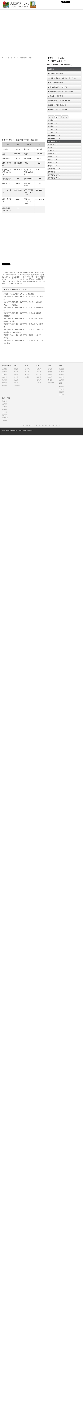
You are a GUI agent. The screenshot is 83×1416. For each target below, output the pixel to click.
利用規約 (44, 425)
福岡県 (4, 401)
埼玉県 (16, 377)
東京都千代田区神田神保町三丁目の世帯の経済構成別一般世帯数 (23, 342)
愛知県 (38, 380)
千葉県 (16, 380)
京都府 (50, 372)
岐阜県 (38, 374)
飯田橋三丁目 (52, 123)
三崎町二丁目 (52, 147)
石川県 (27, 374)
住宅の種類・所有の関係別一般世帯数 (60, 92)
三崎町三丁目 (52, 150)
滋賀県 (50, 369)
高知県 (61, 395)
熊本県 (4, 409)
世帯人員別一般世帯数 (55, 82)
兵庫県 (50, 377)
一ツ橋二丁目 (52, 132)
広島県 (61, 377)
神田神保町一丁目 (54, 135)
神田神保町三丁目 (26, 58)
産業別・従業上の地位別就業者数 (59, 101)
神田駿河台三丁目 (54, 175)
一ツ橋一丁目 (52, 129)
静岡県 (38, 377)
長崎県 (4, 407)
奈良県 (50, 380)
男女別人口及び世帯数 (55, 73)
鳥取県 (61, 369)
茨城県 (16, 369)
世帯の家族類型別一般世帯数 (57, 87)
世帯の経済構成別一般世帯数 (57, 110)
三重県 (38, 383)
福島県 (4, 385)
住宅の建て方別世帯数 (55, 96)
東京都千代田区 (13, 58)
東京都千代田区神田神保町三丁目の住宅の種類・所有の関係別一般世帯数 (23, 320)
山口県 (61, 380)
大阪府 (50, 374)
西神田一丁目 (52, 153)
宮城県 (4, 377)
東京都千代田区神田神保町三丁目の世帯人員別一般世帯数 (23, 309)
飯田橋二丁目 (52, 120)
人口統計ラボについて (30, 425)
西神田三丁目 (52, 160)
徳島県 (61, 386)
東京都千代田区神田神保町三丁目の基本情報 (19, 294)
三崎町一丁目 (52, 144)
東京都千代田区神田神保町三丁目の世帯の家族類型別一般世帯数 (23, 314)
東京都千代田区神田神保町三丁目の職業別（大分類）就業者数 (23, 336)
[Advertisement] (21, 31)
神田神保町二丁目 (54, 138)
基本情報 (51, 69)
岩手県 (4, 374)
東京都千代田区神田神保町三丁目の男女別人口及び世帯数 (23, 298)
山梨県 (38, 369)
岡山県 (61, 374)
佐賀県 (4, 404)
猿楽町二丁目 (52, 166)
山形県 (4, 383)
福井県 (27, 377)
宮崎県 (4, 415)
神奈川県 (17, 385)
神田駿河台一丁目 (54, 169)
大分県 (4, 412)
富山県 (27, 372)
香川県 (61, 389)
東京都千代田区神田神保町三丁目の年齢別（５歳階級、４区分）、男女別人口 (23, 303)
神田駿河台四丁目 (54, 178)
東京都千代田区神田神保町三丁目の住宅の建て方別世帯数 (23, 325)
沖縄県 (4, 420)
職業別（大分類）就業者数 (57, 105)
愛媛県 (61, 392)
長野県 (38, 372)
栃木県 (16, 372)
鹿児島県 (5, 418)
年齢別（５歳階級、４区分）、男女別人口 (62, 78)
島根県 (61, 372)
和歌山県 (51, 383)
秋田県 (4, 380)
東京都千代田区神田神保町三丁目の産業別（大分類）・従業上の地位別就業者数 (23, 331)
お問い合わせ (56, 425)
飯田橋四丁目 (52, 126)
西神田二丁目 (52, 157)
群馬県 (16, 374)
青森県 (4, 372)
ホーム (4, 58)
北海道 (4, 369)
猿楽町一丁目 (52, 163)
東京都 (16, 383)
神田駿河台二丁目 (54, 172)
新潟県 (27, 369)
